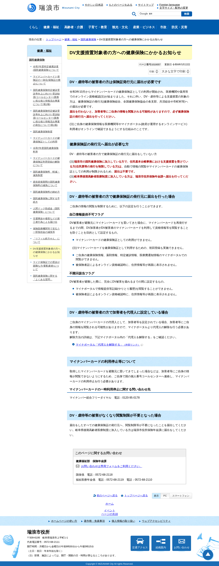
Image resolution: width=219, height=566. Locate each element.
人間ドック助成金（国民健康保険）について (46, 210)
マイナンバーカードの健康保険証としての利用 (46, 140)
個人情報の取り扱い (123, 520)
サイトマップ (146, 4)
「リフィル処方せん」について (46, 240)
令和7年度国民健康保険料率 (46, 150)
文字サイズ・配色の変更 (173, 7)
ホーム (109, 503)
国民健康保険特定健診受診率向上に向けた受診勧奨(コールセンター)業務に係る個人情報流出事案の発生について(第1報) (46, 118)
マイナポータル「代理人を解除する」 (109, 344)
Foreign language (169, 4)
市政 (163, 27)
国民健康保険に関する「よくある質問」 (45, 278)
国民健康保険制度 (42, 131)
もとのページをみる (120, 4)
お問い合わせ (181, 543)
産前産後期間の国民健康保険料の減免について (46, 184)
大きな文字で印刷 (173, 71)
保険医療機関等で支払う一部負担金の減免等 (46, 230)
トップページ (53, 39)
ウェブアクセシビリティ (156, 520)
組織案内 (161, 543)
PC (165, 495)
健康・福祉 (70, 39)
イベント (109, 510)
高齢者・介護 (73, 27)
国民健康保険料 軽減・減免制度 (46, 174)
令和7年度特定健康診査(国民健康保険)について (46, 68)
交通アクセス (140, 543)
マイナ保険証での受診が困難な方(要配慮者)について (46, 266)
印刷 (151, 71)
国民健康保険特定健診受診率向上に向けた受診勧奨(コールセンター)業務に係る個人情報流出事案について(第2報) (46, 97)
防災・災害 (179, 27)
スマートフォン (180, 495)
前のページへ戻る (107, 495)
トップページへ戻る (136, 495)
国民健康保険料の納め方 (46, 192)
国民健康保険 (88, 39)
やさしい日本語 (94, 4)
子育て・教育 (97, 27)
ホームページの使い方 (64, 520)
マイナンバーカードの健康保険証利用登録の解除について (46, 162)
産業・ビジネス (144, 27)
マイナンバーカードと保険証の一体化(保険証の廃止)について (47, 80)
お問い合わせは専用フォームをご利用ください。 (111, 466)
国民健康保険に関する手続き (46, 200)
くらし (33, 27)
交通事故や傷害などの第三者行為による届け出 (46, 220)
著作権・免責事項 (94, 520)
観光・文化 (120, 27)
